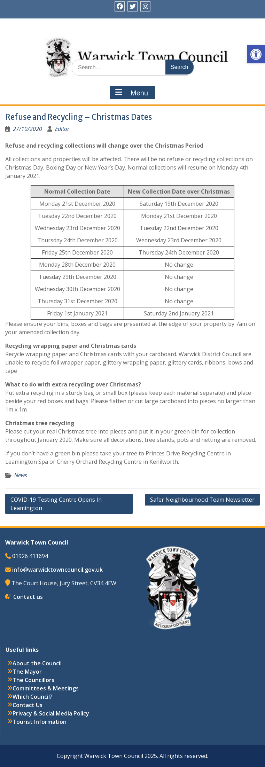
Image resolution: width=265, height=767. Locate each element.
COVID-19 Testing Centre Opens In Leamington (56, 504)
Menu (131, 92)
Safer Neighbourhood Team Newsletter (202, 499)
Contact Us (27, 705)
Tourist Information (40, 722)
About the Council (37, 663)
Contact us (28, 597)
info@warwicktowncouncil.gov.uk (57, 569)
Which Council (31, 697)
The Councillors (33, 680)
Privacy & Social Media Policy (51, 713)
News (20, 475)
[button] (256, 54)
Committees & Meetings (46, 688)
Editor (62, 129)
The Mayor (27, 671)
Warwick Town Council (132, 43)
